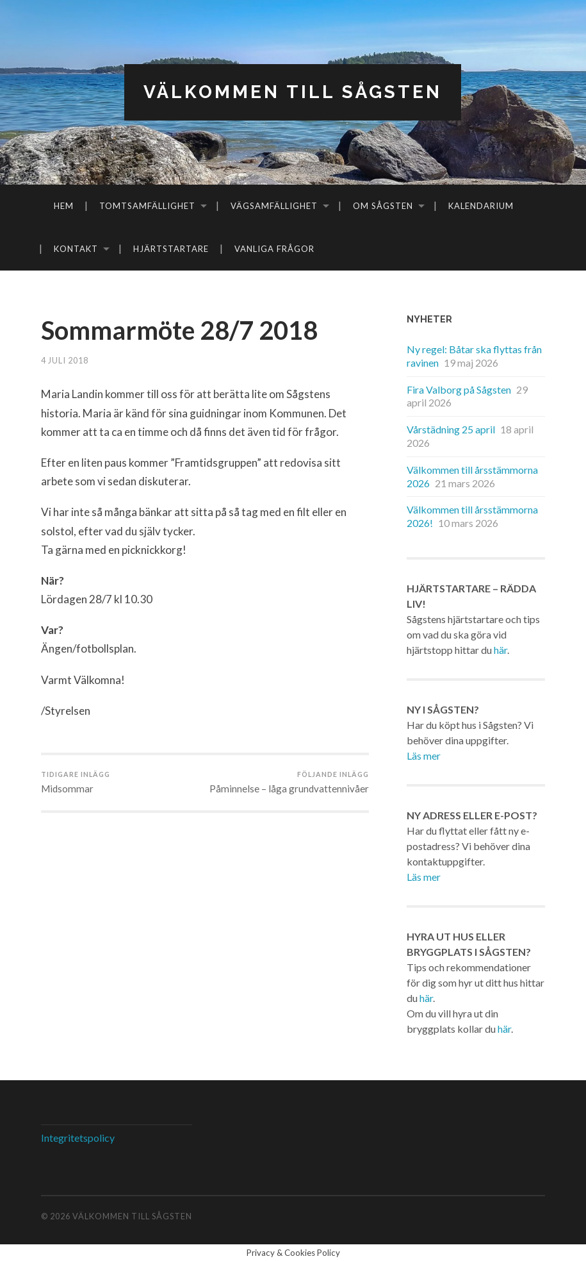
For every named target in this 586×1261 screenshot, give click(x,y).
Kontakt (76, 249)
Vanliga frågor (274, 249)
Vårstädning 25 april (451, 429)
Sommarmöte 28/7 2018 (179, 330)
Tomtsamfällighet (147, 206)
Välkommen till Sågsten (292, 92)
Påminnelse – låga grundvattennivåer (289, 782)
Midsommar (75, 782)
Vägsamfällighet (274, 206)
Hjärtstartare (171, 249)
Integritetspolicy (78, 1138)
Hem (64, 206)
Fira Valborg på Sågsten (459, 389)
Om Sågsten (383, 206)
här (500, 650)
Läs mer (424, 755)
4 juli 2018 (64, 360)
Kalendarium (481, 206)
